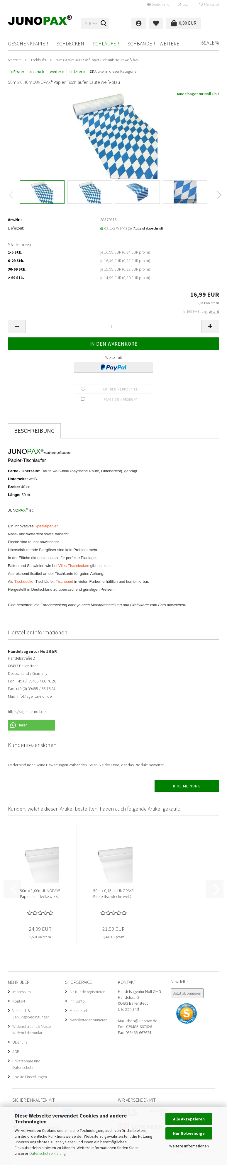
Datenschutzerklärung (47, 1153)
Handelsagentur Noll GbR (197, 93)
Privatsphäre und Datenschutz (26, 1064)
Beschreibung (34, 430)
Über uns (19, 1042)
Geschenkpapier (28, 43)
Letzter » (77, 71)
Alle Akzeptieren (189, 1119)
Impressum (21, 991)
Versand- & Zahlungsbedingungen (31, 1014)
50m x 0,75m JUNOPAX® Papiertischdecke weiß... (113, 893)
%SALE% (209, 42)
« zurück (37, 71)
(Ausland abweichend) (148, 228)
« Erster (17, 71)
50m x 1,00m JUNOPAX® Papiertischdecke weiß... (40, 893)
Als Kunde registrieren (87, 991)
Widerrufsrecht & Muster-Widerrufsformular (32, 1029)
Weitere (169, 43)
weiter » (57, 71)
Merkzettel (209, 4)
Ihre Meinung (187, 786)
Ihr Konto (77, 1001)
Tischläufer (104, 43)
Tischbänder (139, 43)
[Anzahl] (113, 326)
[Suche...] (103, 24)
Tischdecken (68, 43)
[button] (158, 4)
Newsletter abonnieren (88, 1020)
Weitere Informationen (189, 1146)
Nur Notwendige (189, 1133)
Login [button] (184, 4)
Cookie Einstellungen (29, 1076)
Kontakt (18, 1001)
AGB (15, 1051)
